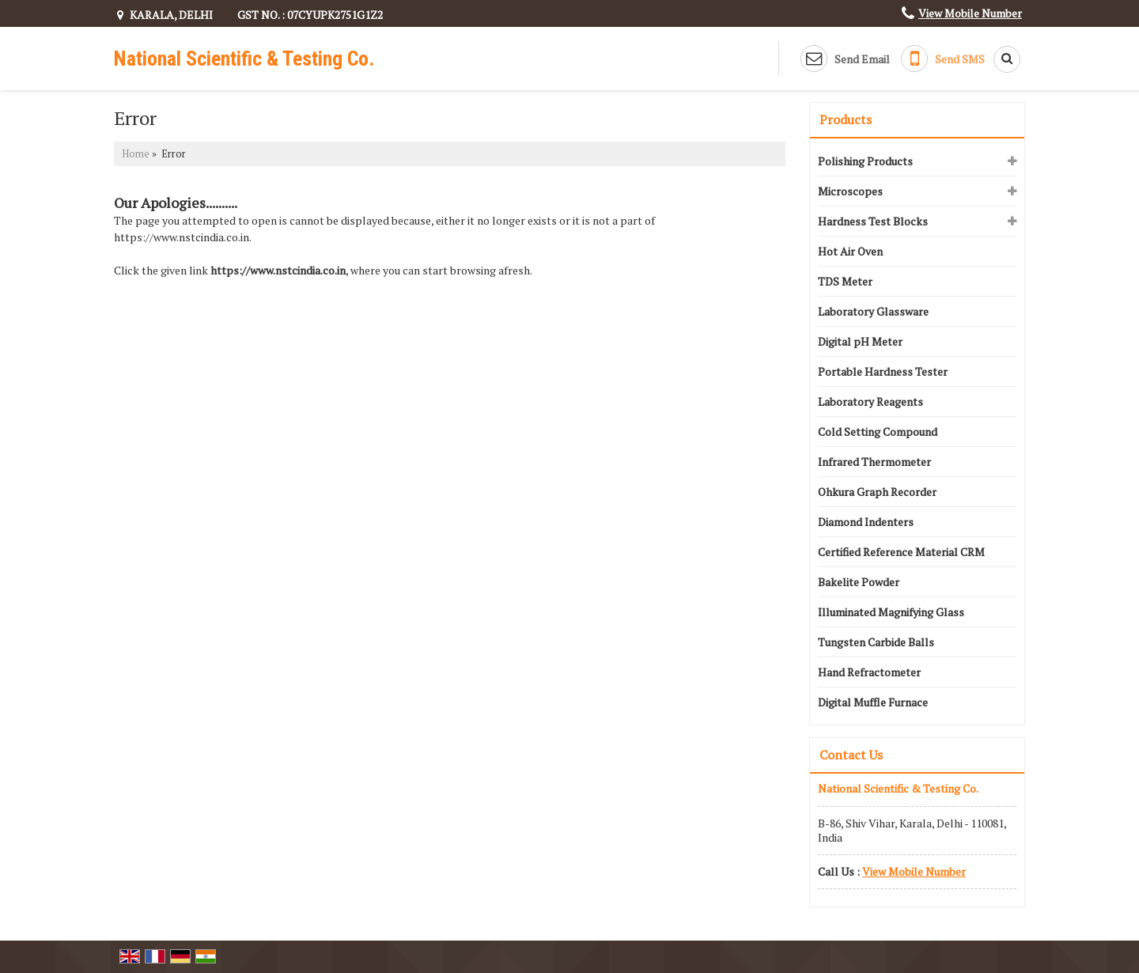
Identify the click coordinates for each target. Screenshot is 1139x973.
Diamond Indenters (866, 521)
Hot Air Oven (850, 251)
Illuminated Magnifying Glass (891, 611)
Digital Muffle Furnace (873, 702)
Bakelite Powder (858, 581)
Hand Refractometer (869, 672)
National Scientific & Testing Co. (244, 58)
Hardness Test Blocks (873, 221)
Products (845, 119)
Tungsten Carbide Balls (876, 641)
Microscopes (850, 191)
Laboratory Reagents (870, 401)
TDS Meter (845, 281)
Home (135, 154)
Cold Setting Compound (877, 431)
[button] (970, 13)
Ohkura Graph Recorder (877, 491)
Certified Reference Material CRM (901, 551)
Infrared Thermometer (874, 461)
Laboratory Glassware (873, 311)
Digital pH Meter (860, 341)
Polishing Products (865, 160)
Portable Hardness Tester (883, 371)
